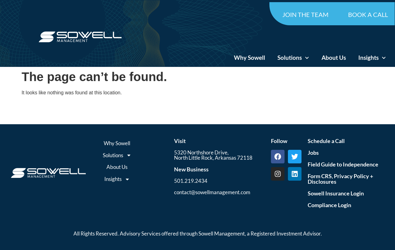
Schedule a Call (326, 140)
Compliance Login (329, 205)
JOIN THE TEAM (305, 14)
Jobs (313, 152)
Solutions (293, 58)
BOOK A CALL (368, 14)
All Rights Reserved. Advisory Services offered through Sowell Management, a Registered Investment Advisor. (197, 233)
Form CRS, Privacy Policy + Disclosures (340, 179)
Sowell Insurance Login (336, 193)
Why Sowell (249, 57)
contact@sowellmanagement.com (212, 192)
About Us (334, 57)
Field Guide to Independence (343, 164)
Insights (372, 58)
